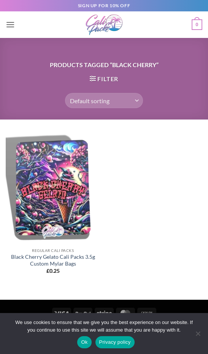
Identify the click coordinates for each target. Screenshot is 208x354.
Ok (84, 342)
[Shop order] (104, 100)
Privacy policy (115, 342)
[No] (197, 336)
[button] (10, 24)
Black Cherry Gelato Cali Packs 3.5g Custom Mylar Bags (53, 260)
